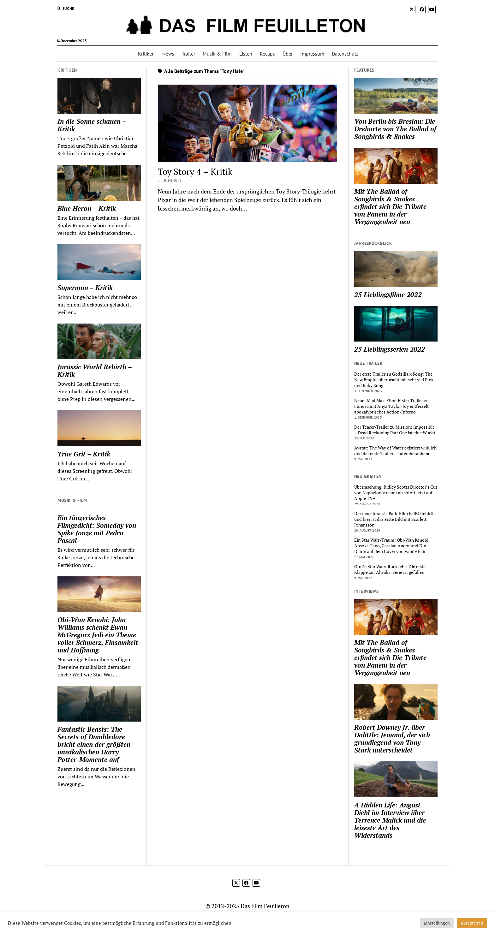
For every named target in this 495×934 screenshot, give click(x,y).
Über (288, 54)
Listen (245, 54)
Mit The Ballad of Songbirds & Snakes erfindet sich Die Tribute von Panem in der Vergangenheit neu (390, 206)
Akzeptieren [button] (472, 923)
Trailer (188, 54)
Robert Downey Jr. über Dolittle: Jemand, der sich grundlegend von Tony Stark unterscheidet (392, 738)
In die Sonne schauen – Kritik (91, 125)
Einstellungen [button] (437, 923)
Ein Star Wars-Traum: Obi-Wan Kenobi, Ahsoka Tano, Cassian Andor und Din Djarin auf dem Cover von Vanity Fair (391, 545)
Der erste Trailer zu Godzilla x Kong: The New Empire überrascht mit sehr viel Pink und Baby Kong (393, 379)
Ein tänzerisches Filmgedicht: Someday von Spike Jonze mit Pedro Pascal (96, 529)
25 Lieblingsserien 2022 (389, 349)
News (168, 54)
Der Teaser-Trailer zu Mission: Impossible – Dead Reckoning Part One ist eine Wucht (394, 430)
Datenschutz (345, 54)
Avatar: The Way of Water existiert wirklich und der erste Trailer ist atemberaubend (395, 450)
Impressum (312, 54)
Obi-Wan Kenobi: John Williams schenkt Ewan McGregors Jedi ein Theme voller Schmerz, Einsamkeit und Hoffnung (97, 635)
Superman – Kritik (85, 287)
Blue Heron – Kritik (86, 208)
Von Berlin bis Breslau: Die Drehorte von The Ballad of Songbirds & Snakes (395, 128)
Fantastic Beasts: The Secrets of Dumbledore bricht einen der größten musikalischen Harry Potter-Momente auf (93, 744)
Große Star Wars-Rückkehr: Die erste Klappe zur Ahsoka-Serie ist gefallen (390, 569)
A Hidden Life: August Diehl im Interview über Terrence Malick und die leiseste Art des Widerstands (390, 820)
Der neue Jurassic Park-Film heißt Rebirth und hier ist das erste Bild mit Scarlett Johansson (394, 519)
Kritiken (146, 54)
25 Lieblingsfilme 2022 (388, 294)
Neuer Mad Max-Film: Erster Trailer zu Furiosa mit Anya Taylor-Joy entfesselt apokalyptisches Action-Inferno (391, 406)
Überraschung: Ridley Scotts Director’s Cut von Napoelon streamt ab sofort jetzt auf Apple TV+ (395, 492)
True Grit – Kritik (83, 454)
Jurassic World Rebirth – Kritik (94, 370)
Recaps (267, 54)
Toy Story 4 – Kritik (195, 171)
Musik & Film (217, 54)
